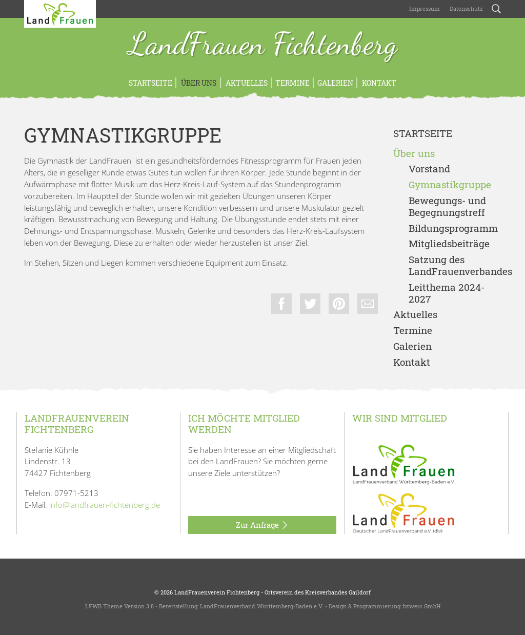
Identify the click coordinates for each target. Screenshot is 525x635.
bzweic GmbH (421, 606)
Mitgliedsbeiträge (449, 244)
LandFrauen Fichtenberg (263, 45)
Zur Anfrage (262, 525)
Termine (292, 83)
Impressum (424, 8)
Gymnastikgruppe (450, 185)
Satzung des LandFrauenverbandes (455, 265)
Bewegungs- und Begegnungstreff (447, 207)
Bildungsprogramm (453, 228)
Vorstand (429, 169)
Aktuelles (246, 83)
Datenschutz (465, 8)
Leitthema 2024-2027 (446, 293)
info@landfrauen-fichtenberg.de (104, 505)
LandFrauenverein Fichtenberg (216, 592)
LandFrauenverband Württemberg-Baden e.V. (262, 606)
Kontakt (378, 83)
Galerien (335, 83)
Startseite (150, 83)
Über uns (197, 83)
